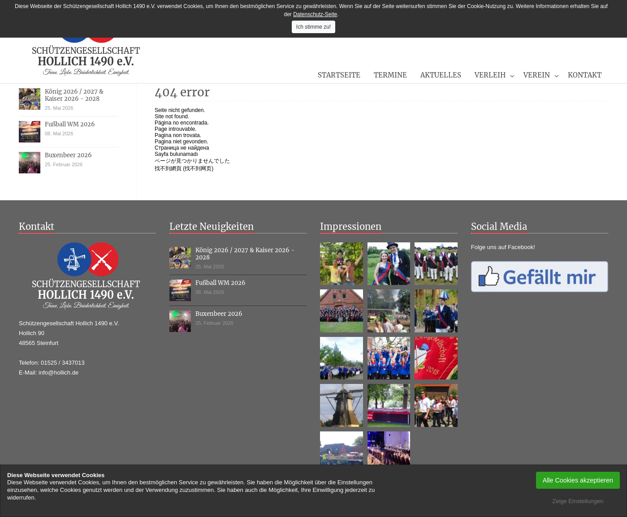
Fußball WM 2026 (70, 124)
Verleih (490, 75)
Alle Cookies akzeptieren (578, 480)
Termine (390, 75)
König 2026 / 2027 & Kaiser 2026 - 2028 (74, 95)
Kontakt (584, 75)
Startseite (339, 75)
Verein (536, 75)
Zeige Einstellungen (577, 501)
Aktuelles (440, 75)
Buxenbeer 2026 (68, 155)
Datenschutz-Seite (315, 14)
